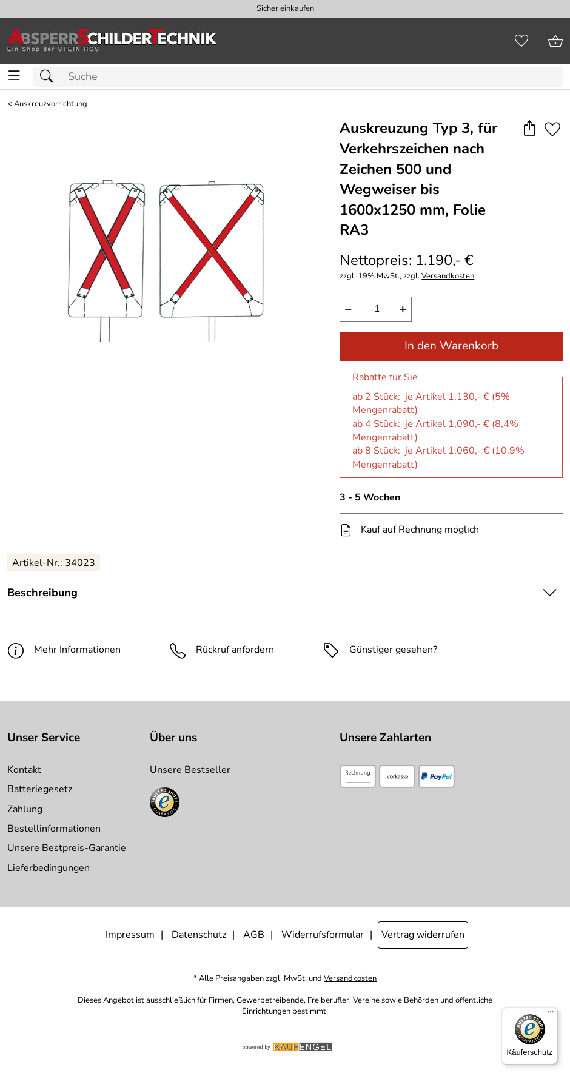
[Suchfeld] (298, 77)
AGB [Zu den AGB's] (253, 934)
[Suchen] (50, 77)
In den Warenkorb (451, 346)
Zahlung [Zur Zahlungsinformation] (24, 809)
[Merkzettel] (521, 41)
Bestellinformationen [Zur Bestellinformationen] (54, 828)
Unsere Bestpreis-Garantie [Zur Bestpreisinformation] (66, 848)
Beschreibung (42, 592)
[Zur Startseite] (112, 41)
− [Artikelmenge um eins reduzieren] (348, 308)
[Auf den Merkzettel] (552, 129)
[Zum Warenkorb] (555, 41)
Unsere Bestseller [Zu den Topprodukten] (190, 769)
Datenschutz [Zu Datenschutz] (199, 934)
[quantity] (376, 309)
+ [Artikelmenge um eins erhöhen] (403, 308)
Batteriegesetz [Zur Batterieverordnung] (39, 789)
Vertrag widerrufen (422, 934)
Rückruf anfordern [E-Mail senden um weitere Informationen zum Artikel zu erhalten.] (235, 649)
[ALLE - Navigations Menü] (14, 75)
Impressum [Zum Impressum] (130, 934)
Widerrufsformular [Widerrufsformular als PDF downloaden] (322, 934)
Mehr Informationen (64, 650)
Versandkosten (447, 276)
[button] (529, 129)
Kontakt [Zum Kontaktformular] (24, 769)
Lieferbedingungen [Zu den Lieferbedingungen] (48, 868)
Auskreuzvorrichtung (50, 104)
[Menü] (550, 1014)
